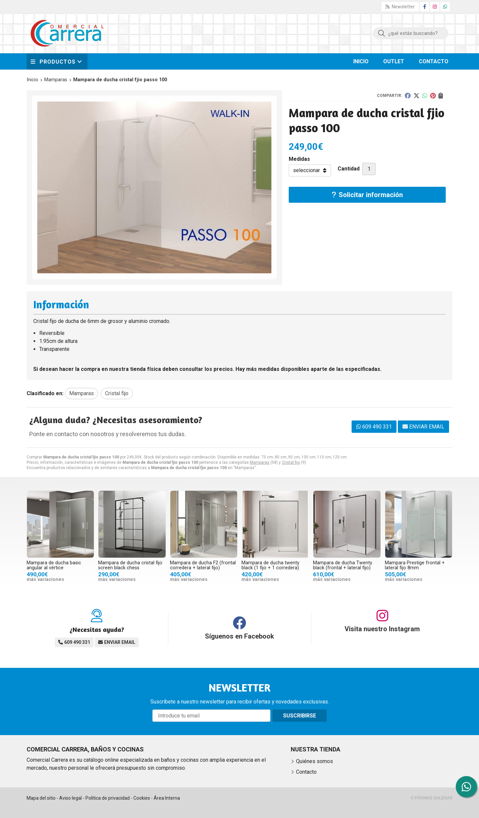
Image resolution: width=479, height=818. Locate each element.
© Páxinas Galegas (431, 798)
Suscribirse (299, 715)
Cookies (141, 798)
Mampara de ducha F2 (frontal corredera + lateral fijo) (203, 565)
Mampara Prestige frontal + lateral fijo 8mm (415, 565)
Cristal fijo (291, 462)
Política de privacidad (107, 798)
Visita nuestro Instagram (382, 629)
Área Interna (167, 798)
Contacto (306, 772)
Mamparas (259, 462)
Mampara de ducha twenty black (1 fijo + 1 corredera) (270, 565)
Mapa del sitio (41, 798)
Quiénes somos (314, 761)
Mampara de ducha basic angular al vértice (54, 565)
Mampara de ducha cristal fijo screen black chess (130, 565)
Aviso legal (70, 798)
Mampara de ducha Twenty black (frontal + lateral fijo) (342, 565)
